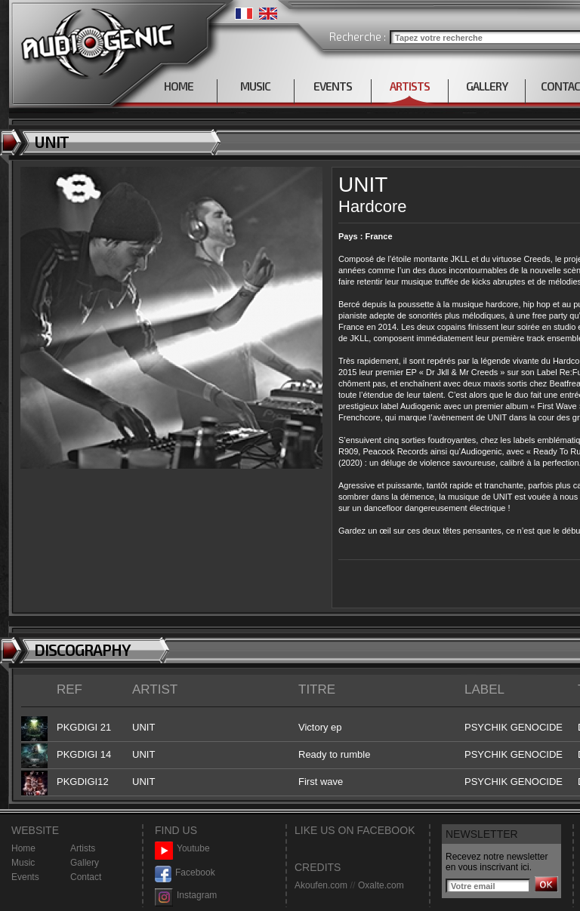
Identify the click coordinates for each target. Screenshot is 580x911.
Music (23, 862)
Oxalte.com (381, 885)
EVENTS (332, 86)
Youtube (182, 849)
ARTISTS (410, 86)
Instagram (186, 895)
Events (25, 877)
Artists (82, 848)
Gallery (84, 862)
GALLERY (487, 86)
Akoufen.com (321, 885)
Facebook (185, 873)
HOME (178, 86)
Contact (85, 877)
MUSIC (255, 86)
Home (23, 848)
